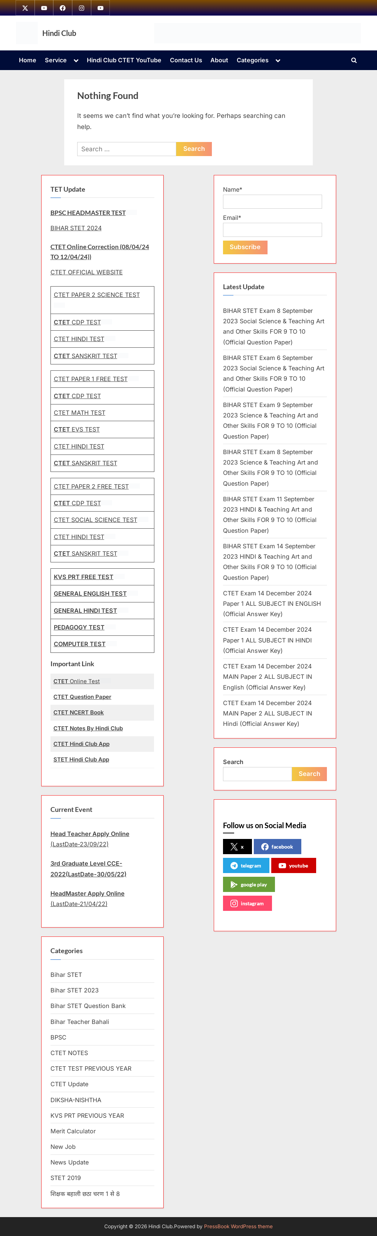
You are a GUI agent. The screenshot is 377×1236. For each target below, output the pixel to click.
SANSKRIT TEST (85, 356)
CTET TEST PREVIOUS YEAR (90, 1069)
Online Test (76, 681)
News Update (69, 1162)
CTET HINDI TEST (79, 339)
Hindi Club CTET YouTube (124, 60)
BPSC (58, 1037)
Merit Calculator (73, 1131)
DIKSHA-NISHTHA (75, 1100)
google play (248, 885)
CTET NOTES (69, 1053)
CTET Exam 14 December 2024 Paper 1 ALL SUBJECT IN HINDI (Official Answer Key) (267, 640)
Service (56, 60)
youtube (293, 866)
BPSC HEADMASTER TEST (88, 213)
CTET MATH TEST (79, 412)
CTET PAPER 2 (74, 295)
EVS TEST (77, 429)
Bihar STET (66, 974)
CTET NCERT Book (78, 712)
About (219, 60)
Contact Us (186, 60)
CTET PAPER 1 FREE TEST (91, 379)
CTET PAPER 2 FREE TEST (91, 486)
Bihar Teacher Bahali (79, 1021)
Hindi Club (59, 33)
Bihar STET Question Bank (88, 1006)
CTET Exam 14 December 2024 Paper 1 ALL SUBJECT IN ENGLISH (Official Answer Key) (272, 603)
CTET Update (69, 1084)
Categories (253, 60)
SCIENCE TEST (118, 295)
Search (233, 762)
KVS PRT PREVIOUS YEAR (87, 1115)
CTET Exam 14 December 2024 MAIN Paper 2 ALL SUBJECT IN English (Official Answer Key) (267, 677)
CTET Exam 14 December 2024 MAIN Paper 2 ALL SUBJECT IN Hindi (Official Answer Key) (267, 713)
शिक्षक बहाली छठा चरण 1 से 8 (85, 1193)
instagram (247, 904)
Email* (272, 225)
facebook (277, 847)
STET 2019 (65, 1178)
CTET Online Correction (84, 247)
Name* (272, 197)
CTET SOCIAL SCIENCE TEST (95, 520)
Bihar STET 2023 (74, 990)
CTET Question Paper (82, 697)
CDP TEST (77, 322)
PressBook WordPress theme (238, 1226)
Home (27, 60)
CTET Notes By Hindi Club (88, 728)
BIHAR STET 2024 (76, 228)
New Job (63, 1146)
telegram (245, 866)
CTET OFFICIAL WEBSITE (86, 272)
